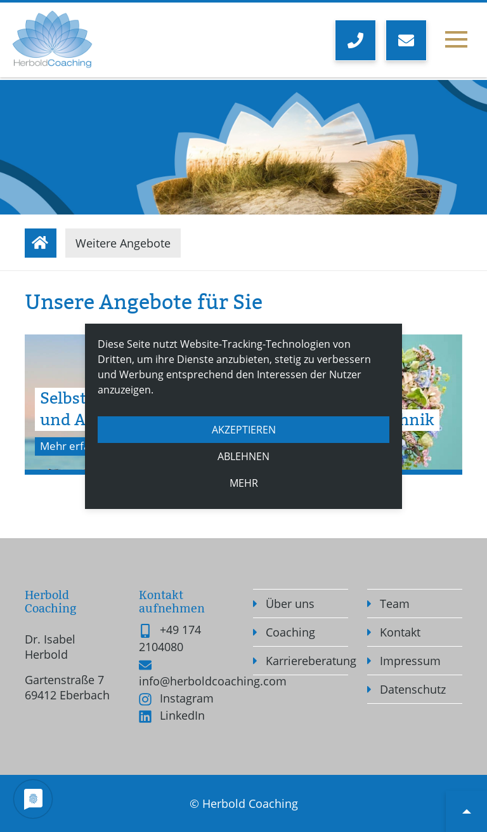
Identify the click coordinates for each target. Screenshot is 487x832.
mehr (244, 483)
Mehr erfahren (79, 446)
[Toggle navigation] (456, 42)
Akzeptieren (244, 430)
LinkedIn (182, 715)
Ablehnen (243, 456)
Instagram (187, 698)
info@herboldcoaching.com (213, 681)
